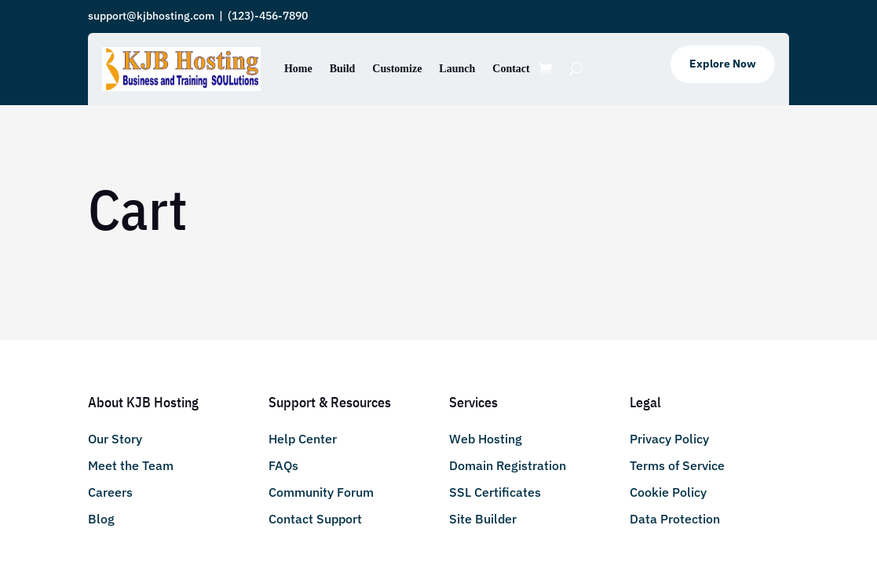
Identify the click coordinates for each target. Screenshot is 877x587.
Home (298, 69)
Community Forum (321, 492)
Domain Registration (507, 465)
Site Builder (483, 519)
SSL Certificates (495, 492)
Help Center (303, 439)
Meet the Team (131, 465)
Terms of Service (677, 465)
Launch (457, 69)
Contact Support (315, 519)
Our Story (115, 439)
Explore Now (722, 64)
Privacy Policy (669, 439)
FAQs (283, 465)
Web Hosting (485, 439)
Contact (510, 69)
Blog (101, 519)
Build (343, 69)
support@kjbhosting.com (151, 16)
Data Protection (675, 519)
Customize (397, 69)
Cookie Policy (668, 492)
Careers (110, 492)
